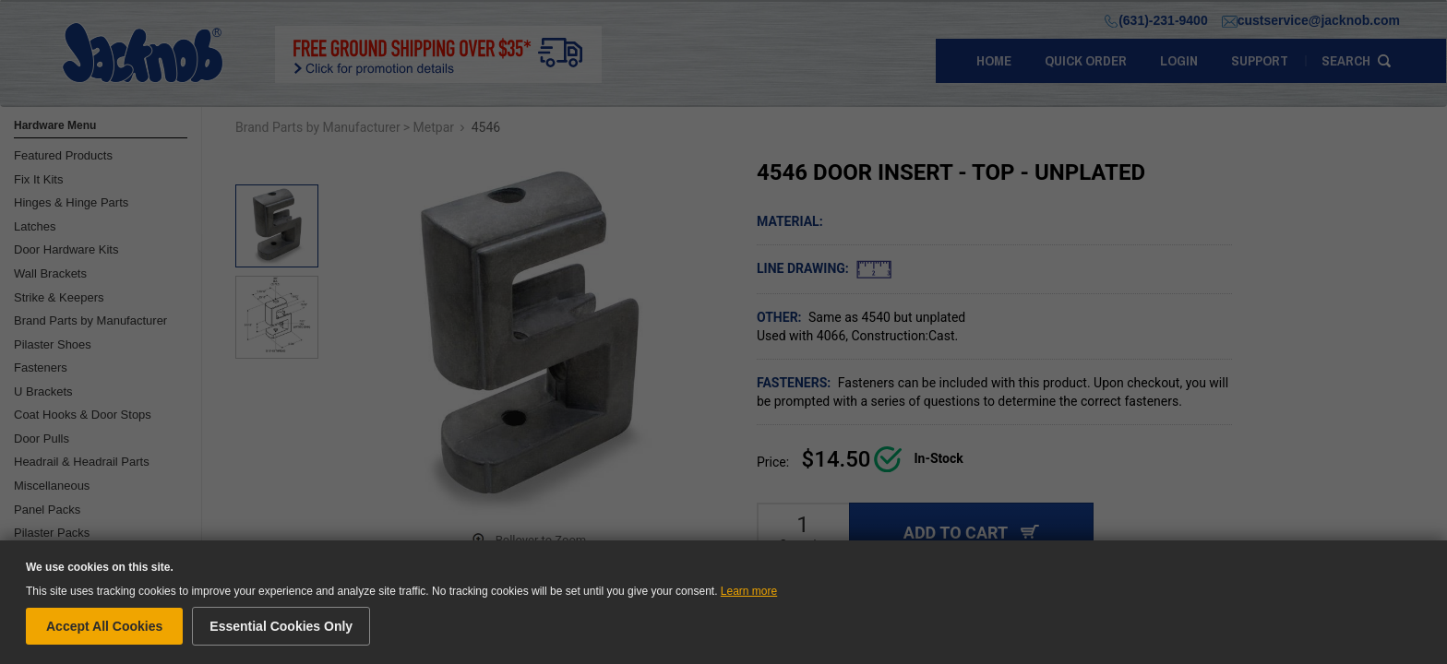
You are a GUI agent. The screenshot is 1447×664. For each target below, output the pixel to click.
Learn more (749, 591)
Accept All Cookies (104, 626)
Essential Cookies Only (281, 626)
